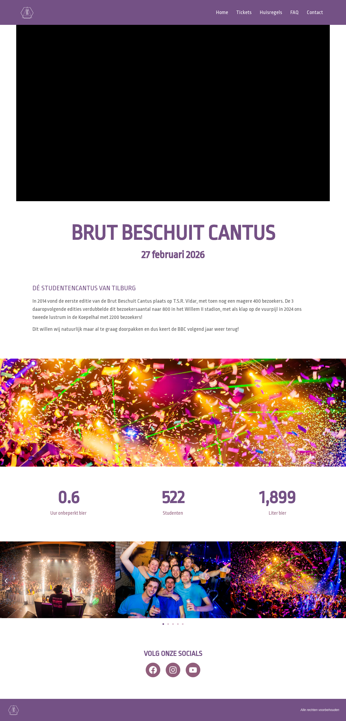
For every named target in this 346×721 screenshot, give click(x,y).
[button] (6, 580)
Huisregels (271, 12)
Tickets (244, 12)
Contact (315, 12)
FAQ (294, 12)
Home (222, 12)
